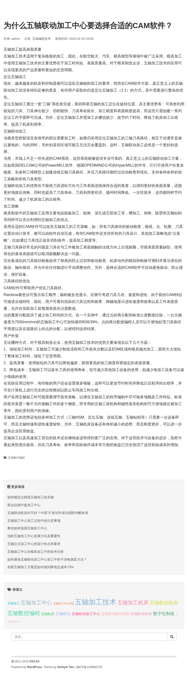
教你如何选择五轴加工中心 (27, 528)
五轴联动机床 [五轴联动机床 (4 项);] (141, 614)
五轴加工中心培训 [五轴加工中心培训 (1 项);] (63, 603)
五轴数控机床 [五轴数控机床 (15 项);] (164, 602)
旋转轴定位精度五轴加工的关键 (30, 497)
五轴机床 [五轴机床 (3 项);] (47, 614)
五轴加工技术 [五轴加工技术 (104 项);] (95, 602)
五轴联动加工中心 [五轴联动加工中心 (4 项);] (86, 614)
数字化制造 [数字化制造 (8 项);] (163, 613)
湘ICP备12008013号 (89, 667)
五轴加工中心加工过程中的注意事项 (33, 520)
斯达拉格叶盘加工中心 (24, 505)
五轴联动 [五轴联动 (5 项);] (63, 614)
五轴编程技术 (41, 38)
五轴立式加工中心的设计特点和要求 (33, 544)
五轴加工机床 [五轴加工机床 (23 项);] (133, 603)
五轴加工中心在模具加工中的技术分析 (35, 551)
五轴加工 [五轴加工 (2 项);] (13, 603)
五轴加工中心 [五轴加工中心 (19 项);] (36, 603)
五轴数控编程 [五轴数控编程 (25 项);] (23, 613)
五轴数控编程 (16, 457)
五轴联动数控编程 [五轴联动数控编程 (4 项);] (115, 614)
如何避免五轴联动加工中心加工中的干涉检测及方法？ (47, 559)
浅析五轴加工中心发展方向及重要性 (33, 536)
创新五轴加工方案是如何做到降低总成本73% (40, 567)
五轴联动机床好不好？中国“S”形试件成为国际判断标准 (47, 513)
